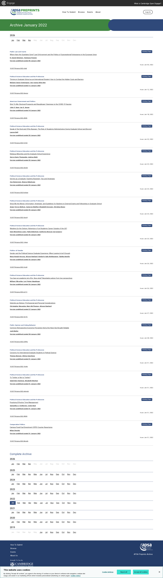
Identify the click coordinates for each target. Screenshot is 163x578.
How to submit (16, 545)
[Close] (159, 572)
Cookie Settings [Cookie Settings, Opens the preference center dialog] (107, 573)
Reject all (123, 573)
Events (13, 552)
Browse (13, 548)
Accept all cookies (141, 573)
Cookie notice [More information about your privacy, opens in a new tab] (75, 576)
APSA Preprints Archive (143, 554)
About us (14, 556)
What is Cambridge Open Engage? (147, 3)
